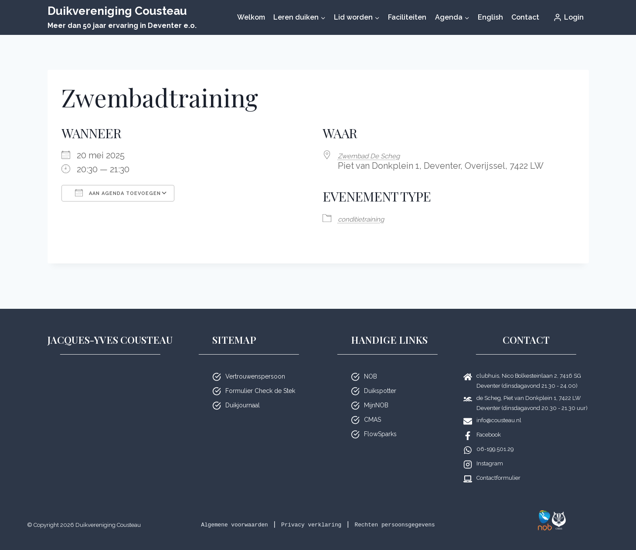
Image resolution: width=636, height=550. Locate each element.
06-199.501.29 (495, 437)
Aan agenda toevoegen (118, 193)
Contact (525, 17)
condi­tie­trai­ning (369, 217)
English (490, 17)
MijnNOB (376, 393)
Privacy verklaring (346, 513)
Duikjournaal (242, 393)
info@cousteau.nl (498, 409)
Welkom (251, 17)
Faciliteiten (407, 17)
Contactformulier (498, 466)
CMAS (372, 408)
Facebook (488, 423)
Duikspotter (380, 379)
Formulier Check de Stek (260, 379)
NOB (370, 365)
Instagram (489, 452)
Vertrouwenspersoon (255, 365)
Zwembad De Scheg (379, 155)
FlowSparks (380, 422)
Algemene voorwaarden (250, 513)
